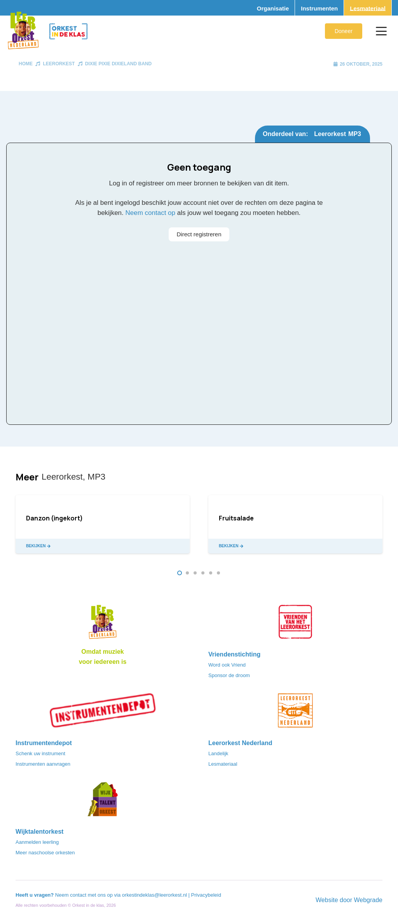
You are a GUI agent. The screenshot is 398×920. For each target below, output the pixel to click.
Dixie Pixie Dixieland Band (118, 63)
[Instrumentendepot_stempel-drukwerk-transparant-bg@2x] (103, 712)
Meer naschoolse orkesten (45, 852)
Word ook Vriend (227, 665)
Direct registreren (198, 234)
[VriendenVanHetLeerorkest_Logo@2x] (295, 624)
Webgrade (368, 900)
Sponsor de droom (229, 675)
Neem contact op (151, 212)
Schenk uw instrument (40, 753)
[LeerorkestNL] (295, 712)
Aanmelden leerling (37, 842)
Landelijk (218, 753)
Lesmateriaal (222, 764)
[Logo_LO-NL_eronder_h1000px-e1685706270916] (103, 624)
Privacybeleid (206, 895)
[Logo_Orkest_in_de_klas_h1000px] (68, 31)
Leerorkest (59, 63)
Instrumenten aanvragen (43, 764)
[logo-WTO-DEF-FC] (103, 801)
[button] (381, 31)
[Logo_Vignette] (23, 31)
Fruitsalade (236, 518)
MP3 (354, 134)
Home (26, 63)
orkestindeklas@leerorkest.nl (154, 895)
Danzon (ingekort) (54, 518)
